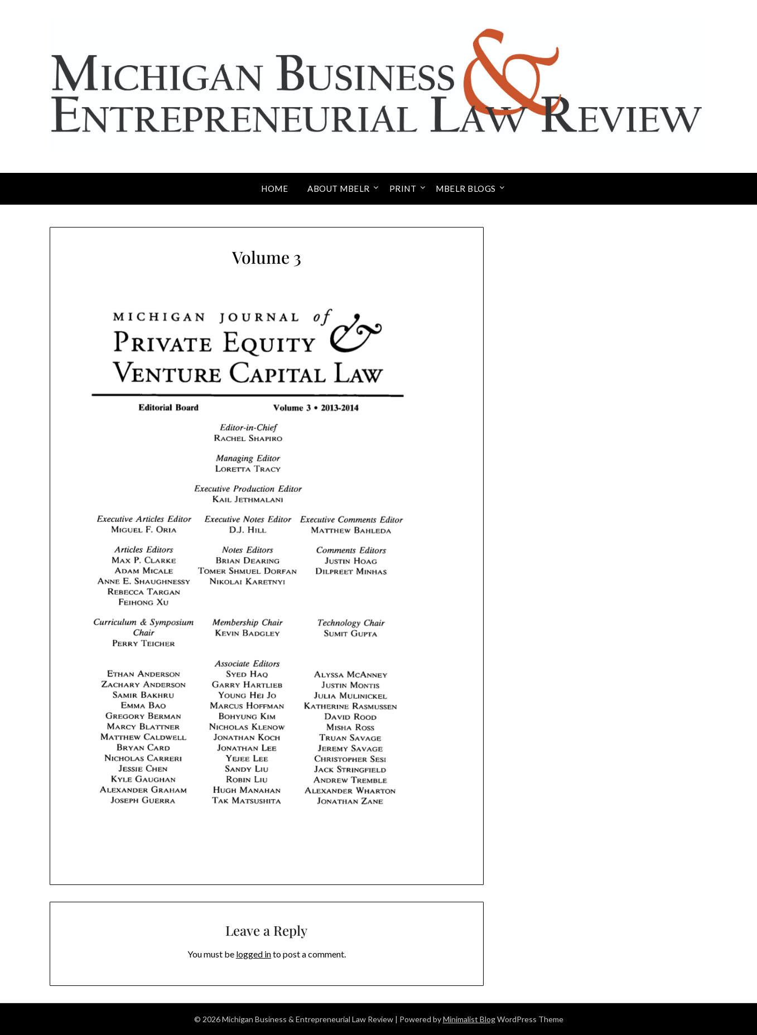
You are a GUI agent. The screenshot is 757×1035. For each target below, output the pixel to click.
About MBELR (338, 188)
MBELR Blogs (466, 188)
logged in (253, 954)
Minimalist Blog (469, 1019)
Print (403, 188)
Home (274, 188)
